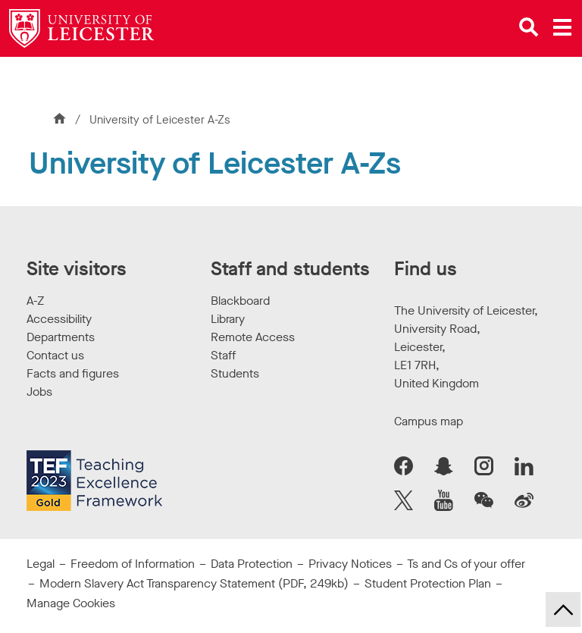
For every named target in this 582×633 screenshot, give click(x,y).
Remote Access (253, 337)
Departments (61, 337)
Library (228, 319)
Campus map (428, 421)
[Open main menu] (562, 27)
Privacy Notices (350, 564)
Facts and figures (73, 373)
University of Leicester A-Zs (159, 119)
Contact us (55, 355)
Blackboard (240, 301)
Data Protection (252, 564)
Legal (41, 564)
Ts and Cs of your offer (466, 564)
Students (235, 373)
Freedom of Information (132, 564)
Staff (223, 355)
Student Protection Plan (428, 583)
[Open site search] (529, 27)
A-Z (35, 301)
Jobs (39, 392)
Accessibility (59, 319)
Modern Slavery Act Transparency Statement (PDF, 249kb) (194, 583)
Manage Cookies (71, 603)
